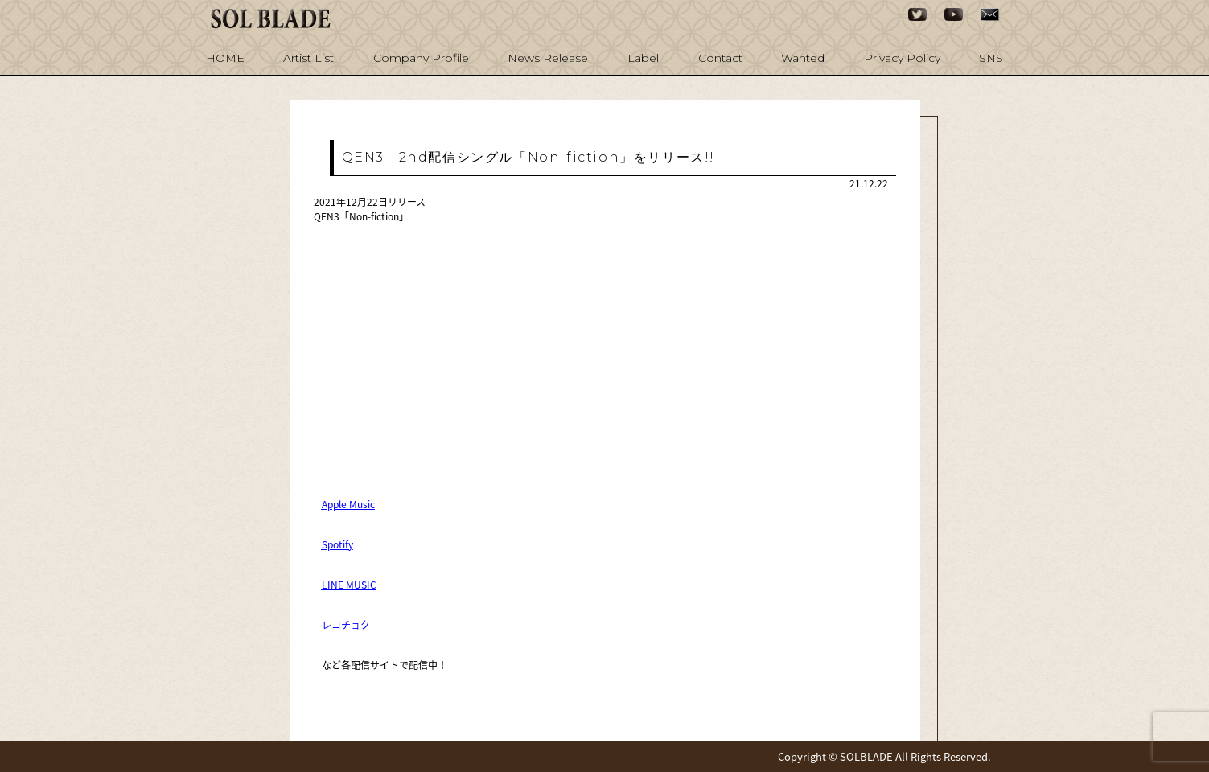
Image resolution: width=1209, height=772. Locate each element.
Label (643, 58)
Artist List (308, 58)
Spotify (337, 544)
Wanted (803, 58)
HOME (225, 58)
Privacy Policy (902, 58)
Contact (720, 58)
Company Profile (421, 58)
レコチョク (346, 625)
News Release (548, 58)
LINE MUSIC (349, 584)
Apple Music (348, 504)
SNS (991, 58)
